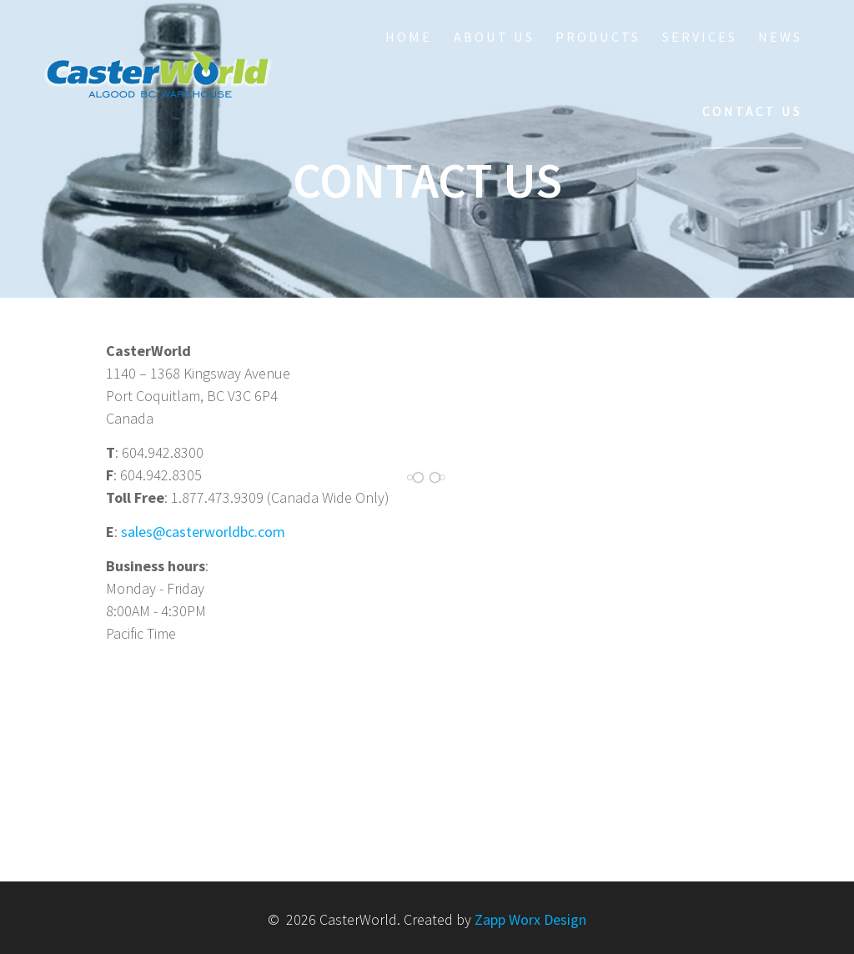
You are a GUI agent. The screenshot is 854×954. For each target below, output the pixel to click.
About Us (494, 36)
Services (699, 36)
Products (597, 36)
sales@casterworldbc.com (203, 531)
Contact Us (752, 111)
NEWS (780, 36)
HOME (408, 36)
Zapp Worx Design (530, 919)
